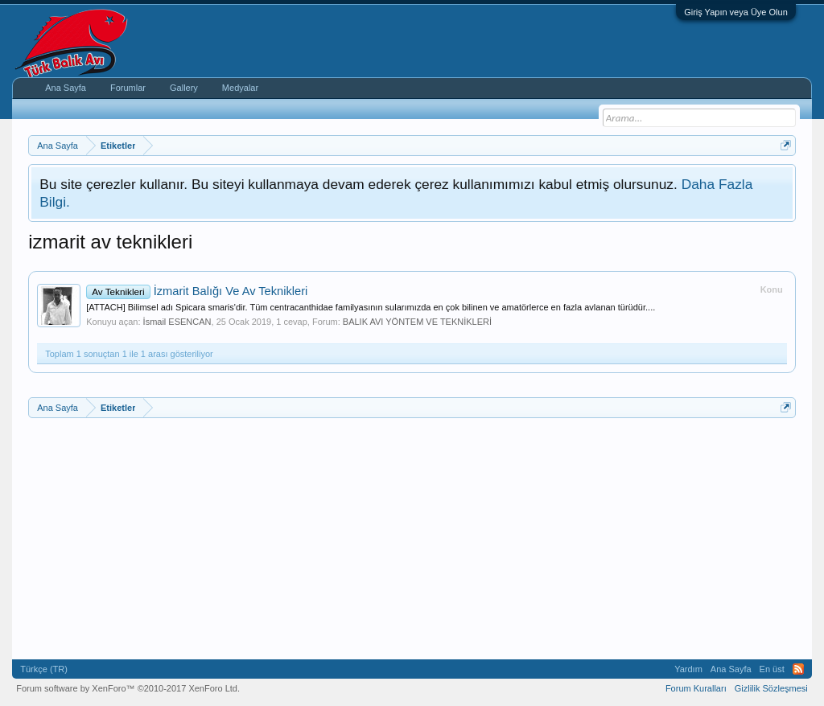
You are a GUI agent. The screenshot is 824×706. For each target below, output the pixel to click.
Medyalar (240, 87)
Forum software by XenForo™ (128, 688)
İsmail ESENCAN (177, 321)
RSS (798, 669)
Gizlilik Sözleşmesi (771, 688)
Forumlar (128, 87)
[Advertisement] (412, 538)
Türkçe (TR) (44, 669)
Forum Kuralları (696, 688)
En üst (772, 669)
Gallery (184, 87)
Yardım (688, 669)
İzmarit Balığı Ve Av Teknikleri (196, 291)
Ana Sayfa (65, 87)
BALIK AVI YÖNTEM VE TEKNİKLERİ (417, 321)
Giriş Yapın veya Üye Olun (736, 12)
